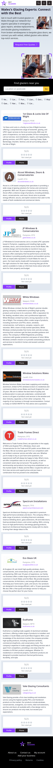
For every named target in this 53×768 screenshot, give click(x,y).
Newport (7, 99)
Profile (8, 163)
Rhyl (48, 99)
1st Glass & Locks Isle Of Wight (35, 115)
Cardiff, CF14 (27, 690)
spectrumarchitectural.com (33, 508)
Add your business (26, 755)
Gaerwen (7, 103)
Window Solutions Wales (36, 373)
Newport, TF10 (28, 505)
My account (39, 752)
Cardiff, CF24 (27, 377)
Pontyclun (25, 99)
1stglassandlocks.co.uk (31, 123)
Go (46, 88)
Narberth (16, 103)
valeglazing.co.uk (29, 693)
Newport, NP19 (28, 624)
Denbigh (41, 99)
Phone (21, 163)
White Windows (31, 297)
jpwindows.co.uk (29, 238)
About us (12, 752)
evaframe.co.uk (28, 626)
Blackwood (25, 103)
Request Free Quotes (26, 44)
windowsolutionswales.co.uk (33, 380)
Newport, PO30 (28, 121)
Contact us (25, 752)
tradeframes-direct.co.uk (27, 439)
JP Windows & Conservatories (31, 229)
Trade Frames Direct (28, 432)
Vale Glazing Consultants (36, 686)
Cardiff (15, 99)
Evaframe (28, 619)
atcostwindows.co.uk (26, 181)
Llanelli (32, 99)
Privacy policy (15, 760)
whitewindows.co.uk (30, 303)
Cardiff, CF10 (22, 179)
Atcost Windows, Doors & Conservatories (31, 173)
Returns (29, 760)
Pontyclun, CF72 (29, 235)
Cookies (40, 760)
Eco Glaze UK (29, 558)
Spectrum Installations (35, 501)
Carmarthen (34, 103)
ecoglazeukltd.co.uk (30, 565)
